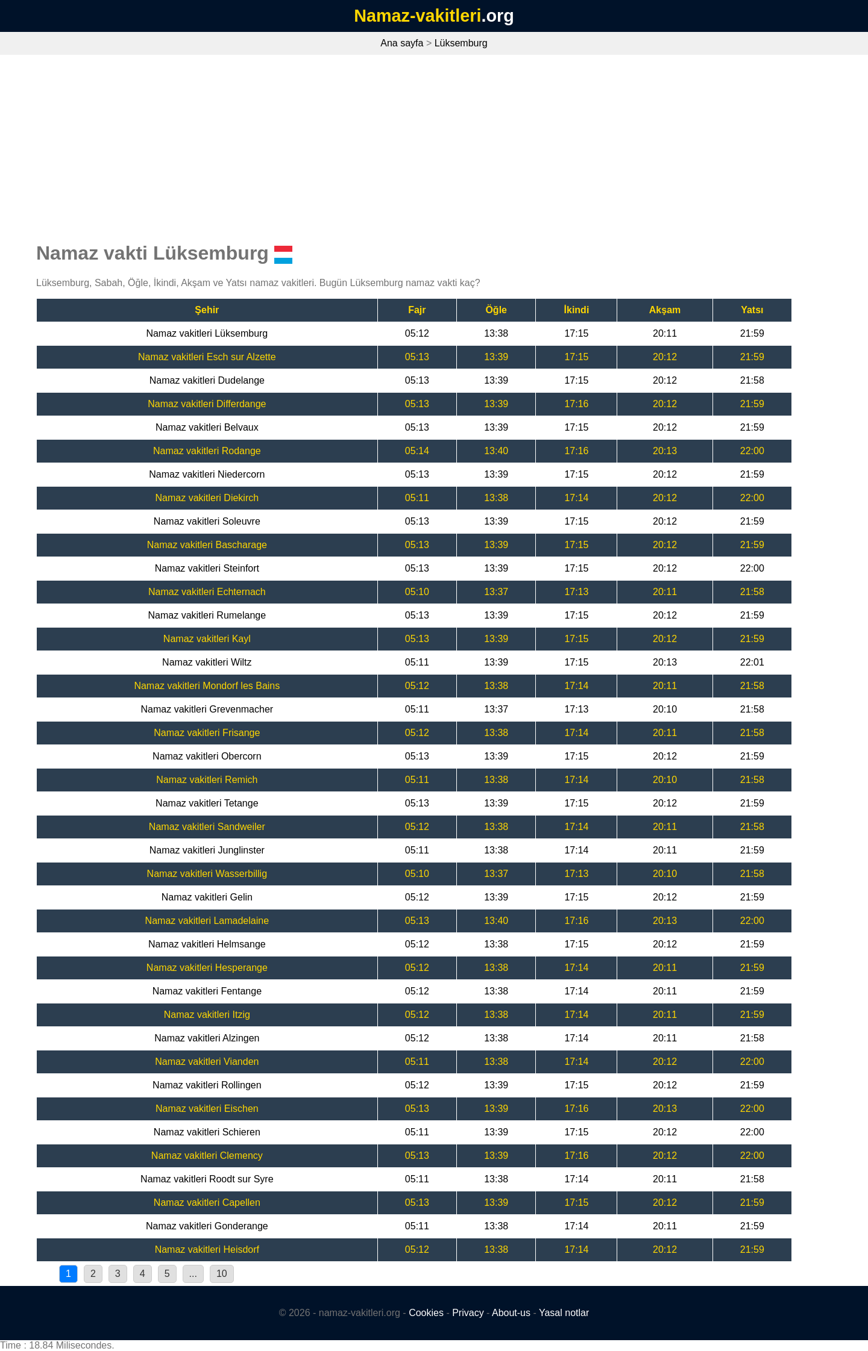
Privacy (467, 1313)
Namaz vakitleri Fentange (207, 991)
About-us (511, 1313)
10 (221, 1273)
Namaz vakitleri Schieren (207, 1132)
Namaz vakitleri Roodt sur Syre (207, 1179)
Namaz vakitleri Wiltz (206, 662)
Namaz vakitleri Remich (206, 780)
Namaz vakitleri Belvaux (207, 427)
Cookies (426, 1313)
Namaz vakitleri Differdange (207, 404)
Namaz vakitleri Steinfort (207, 568)
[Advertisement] (434, 145)
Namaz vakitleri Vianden (207, 1061)
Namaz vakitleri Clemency (207, 1155)
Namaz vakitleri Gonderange (207, 1226)
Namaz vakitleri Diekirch (207, 498)
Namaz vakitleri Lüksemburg (207, 333)
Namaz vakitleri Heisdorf (207, 1249)
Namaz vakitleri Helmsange (207, 944)
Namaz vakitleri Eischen (207, 1108)
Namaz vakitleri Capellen (207, 1202)
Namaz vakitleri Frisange (207, 733)
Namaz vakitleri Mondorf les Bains (207, 686)
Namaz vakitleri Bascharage (207, 545)
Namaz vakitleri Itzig (207, 1014)
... (193, 1273)
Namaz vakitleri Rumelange (207, 615)
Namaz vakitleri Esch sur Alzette (207, 357)
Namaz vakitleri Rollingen (207, 1085)
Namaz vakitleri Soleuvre (207, 521)
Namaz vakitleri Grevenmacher (207, 709)
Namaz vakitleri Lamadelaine (207, 921)
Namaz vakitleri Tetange (207, 803)
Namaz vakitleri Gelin (207, 897)
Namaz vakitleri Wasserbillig (207, 874)
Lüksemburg (461, 43)
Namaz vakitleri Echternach (207, 592)
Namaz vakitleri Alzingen (206, 1038)
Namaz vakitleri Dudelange (207, 380)
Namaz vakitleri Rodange (207, 451)
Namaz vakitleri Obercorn (207, 756)
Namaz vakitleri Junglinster (207, 850)
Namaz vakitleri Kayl (207, 639)
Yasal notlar (564, 1313)
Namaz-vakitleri (417, 15)
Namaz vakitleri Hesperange (207, 968)
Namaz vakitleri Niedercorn (207, 474)
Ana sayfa (401, 43)
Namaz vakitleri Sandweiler (207, 827)
